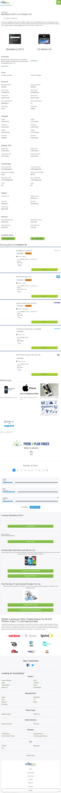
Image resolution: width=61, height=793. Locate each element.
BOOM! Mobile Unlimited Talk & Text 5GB (28, 355)
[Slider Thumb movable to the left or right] (13, 483)
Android (4, 745)
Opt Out (30, 790)
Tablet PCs (36, 714)
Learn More (30, 526)
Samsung (4, 704)
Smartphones (6, 733)
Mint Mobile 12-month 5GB (24, 250)
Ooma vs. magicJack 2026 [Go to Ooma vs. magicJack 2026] (6, 432)
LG (34, 699)
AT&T (35, 680)
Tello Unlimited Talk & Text (23, 276)
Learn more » (5, 66)
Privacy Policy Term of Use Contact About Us (30, 777)
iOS (3, 748)
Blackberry (36, 745)
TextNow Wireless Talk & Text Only (26, 303)
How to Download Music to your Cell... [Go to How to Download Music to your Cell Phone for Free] (9, 397)
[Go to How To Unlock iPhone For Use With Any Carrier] (49, 389)
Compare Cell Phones (5, 5)
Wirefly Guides (30, 755)
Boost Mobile (37, 687)
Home (30, 769)
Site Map (30, 786)
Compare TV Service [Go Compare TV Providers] (30, 605)
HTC (3, 699)
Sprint (3, 682)
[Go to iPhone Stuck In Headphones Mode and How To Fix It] (29, 389)
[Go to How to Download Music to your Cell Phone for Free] (9, 389)
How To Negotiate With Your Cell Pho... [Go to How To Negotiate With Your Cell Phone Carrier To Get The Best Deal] (49, 414)
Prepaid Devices (38, 733)
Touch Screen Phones (8, 736)
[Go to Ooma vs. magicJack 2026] (9, 424)
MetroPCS (5, 687)
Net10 (35, 685)
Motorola (4, 702)
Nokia (35, 702)
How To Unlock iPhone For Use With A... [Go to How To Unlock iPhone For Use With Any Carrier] (49, 397)
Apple (3, 697)
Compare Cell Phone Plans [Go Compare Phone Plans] (30, 571)
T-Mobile (35, 682)
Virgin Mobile (5, 685)
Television (36, 724)
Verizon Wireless (6, 680)
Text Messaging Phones (40, 736)
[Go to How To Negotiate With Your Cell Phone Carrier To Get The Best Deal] (49, 407)
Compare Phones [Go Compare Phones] (30, 576)
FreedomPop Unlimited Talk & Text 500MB (28, 329)
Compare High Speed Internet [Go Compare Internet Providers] (30, 610)
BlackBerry (36, 697)
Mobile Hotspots (6, 714)
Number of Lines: (30, 466)
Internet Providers (7, 724)
